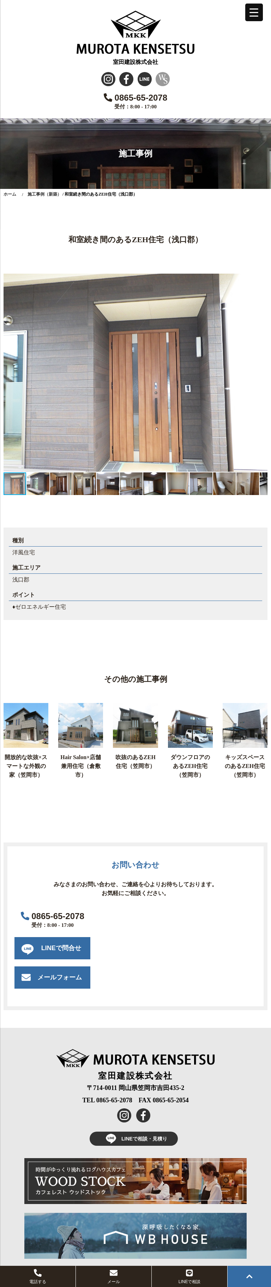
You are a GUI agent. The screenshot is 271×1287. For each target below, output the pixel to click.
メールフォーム (59, 977)
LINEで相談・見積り (133, 1139)
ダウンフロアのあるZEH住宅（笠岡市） (190, 766)
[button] (261, 280)
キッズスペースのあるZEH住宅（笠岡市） (245, 766)
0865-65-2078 (135, 97)
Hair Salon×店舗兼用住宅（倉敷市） (80, 766)
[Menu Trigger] (254, 12)
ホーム (10, 194)
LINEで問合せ (61, 948)
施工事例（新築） (44, 194)
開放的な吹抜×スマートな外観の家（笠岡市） (26, 766)
